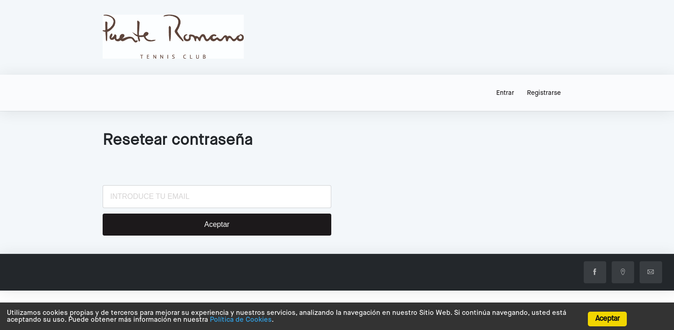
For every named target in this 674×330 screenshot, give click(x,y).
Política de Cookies (241, 319)
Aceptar (607, 319)
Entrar (505, 93)
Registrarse (544, 93)
